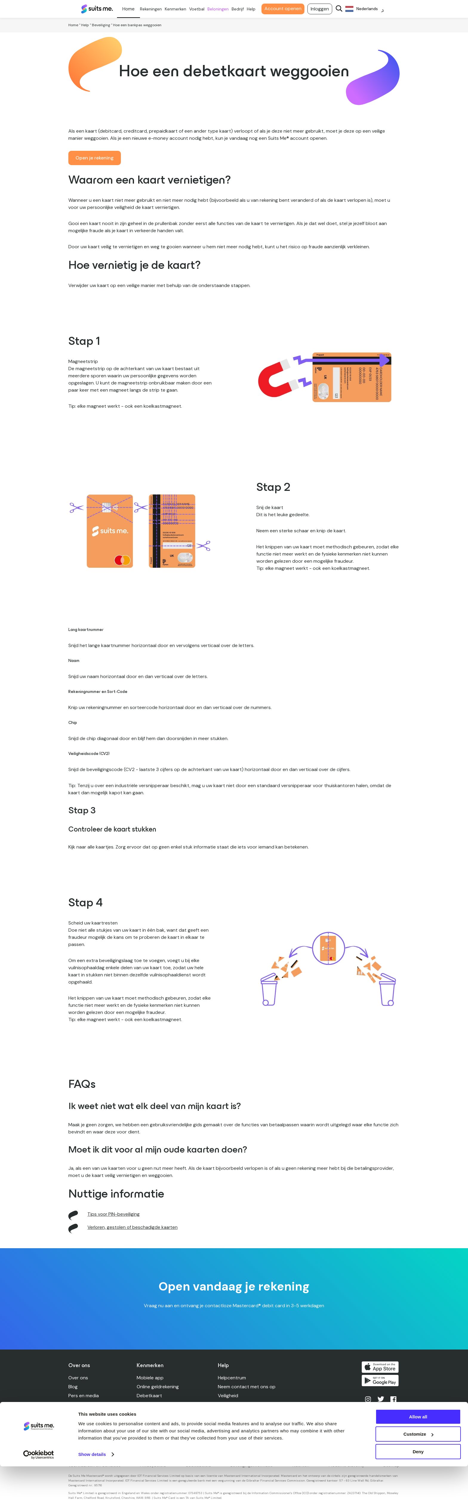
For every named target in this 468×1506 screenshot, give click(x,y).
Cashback (148, 1413)
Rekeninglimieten (236, 1404)
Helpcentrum (232, 1378)
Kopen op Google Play (381, 1381)
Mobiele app (150, 1378)
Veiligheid (228, 1395)
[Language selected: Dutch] (368, 9)
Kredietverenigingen (158, 1422)
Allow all (418, 1456)
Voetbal (200, 9)
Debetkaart (149, 1395)
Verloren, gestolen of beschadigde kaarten (134, 1227)
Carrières (78, 1413)
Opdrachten (150, 1404)
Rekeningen (154, 9)
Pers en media (83, 1395)
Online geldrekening (158, 1387)
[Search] (342, 9)
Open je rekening (95, 158)
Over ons (78, 1378)
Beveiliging (101, 25)
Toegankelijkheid (236, 1431)
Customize (418, 1473)
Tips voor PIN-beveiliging (114, 1214)
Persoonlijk (132, 9)
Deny (418, 1491)
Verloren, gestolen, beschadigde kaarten (262, 1413)
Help (254, 9)
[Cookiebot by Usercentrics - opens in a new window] (39, 1494)
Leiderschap (81, 1404)
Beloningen (221, 9)
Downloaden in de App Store (381, 1367)
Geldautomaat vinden (242, 1422)
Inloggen (323, 9)
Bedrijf (241, 9)
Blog (73, 1387)
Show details (92, 1493)
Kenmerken (179, 9)
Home (73, 25)
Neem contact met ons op (247, 1387)
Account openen (286, 8)
